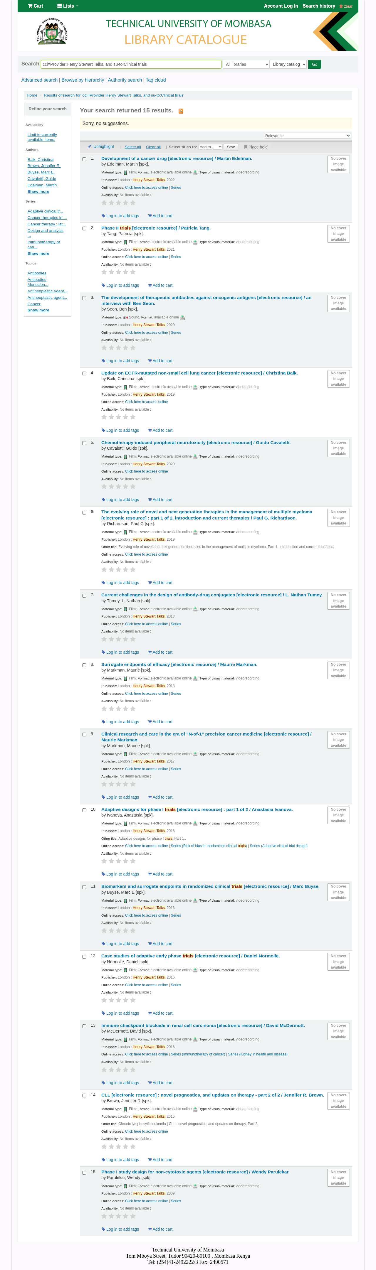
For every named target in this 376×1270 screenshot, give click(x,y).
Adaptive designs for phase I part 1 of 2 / (197, 809)
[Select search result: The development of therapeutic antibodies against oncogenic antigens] (84, 298)
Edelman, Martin (42, 185)
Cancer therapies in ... (47, 217)
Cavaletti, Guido (42, 178)
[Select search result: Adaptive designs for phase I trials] (84, 810)
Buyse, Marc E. (41, 172)
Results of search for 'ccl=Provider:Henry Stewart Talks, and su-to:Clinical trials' (114, 95)
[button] (35, 6)
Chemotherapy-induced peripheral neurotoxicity (196, 442)
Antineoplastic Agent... (47, 291)
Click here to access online (146, 187)
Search (30, 64)
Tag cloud (156, 79)
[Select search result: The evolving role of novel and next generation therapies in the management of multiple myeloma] (84, 513)
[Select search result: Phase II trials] (84, 228)
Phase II (156, 227)
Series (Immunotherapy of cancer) (198, 1054)
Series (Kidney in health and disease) (258, 1054)
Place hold (255, 147)
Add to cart (160, 215)
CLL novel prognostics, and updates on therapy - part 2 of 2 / (212, 1094)
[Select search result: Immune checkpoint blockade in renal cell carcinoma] (84, 1026)
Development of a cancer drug (176, 158)
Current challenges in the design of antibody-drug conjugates (212, 594)
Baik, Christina (40, 159)
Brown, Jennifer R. (44, 165)
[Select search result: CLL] (84, 1095)
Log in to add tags (120, 215)
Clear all (153, 147)
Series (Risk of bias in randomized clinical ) (209, 846)
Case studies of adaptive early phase (190, 955)
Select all (133, 147)
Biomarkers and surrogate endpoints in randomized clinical (210, 886)
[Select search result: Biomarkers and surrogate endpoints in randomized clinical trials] (84, 887)
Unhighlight (100, 146)
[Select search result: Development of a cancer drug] (84, 159)
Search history (319, 5)
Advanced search (39, 79)
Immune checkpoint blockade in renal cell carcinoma (203, 1025)
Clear (346, 6)
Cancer (34, 304)
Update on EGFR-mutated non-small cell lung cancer (199, 372)
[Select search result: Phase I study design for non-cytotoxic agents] (84, 1173)
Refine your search (47, 109)
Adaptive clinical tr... (45, 211)
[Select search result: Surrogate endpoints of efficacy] (84, 665)
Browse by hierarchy (82, 79)
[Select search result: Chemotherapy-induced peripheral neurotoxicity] (84, 443)
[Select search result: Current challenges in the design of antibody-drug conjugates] (84, 596)
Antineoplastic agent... (47, 297)
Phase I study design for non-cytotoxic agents (195, 1171)
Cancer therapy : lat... (47, 224)
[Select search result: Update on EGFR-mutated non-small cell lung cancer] (84, 373)
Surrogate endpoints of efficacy (179, 664)
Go (316, 64)
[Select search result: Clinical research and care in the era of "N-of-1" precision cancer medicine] (84, 734)
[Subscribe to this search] (181, 110)
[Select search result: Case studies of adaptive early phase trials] (84, 957)
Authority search (125, 79)
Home (32, 95)
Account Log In (281, 5)
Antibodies (37, 273)
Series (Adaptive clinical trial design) (279, 846)
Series (176, 187)
